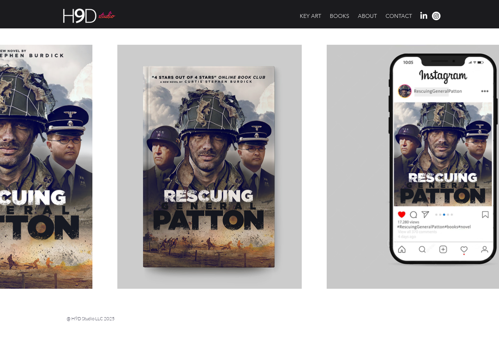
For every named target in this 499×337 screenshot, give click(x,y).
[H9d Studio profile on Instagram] (436, 16)
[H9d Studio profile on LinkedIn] (423, 16)
